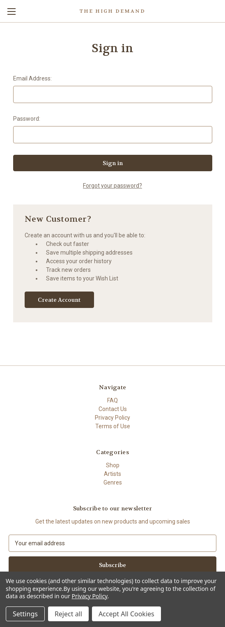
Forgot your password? (112, 185)
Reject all (68, 613)
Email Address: (32, 78)
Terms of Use (112, 426)
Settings (25, 613)
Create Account (59, 299)
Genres (112, 482)
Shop (112, 465)
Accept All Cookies (126, 613)
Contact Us (113, 409)
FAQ (112, 400)
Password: (26, 118)
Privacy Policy (112, 417)
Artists (112, 474)
